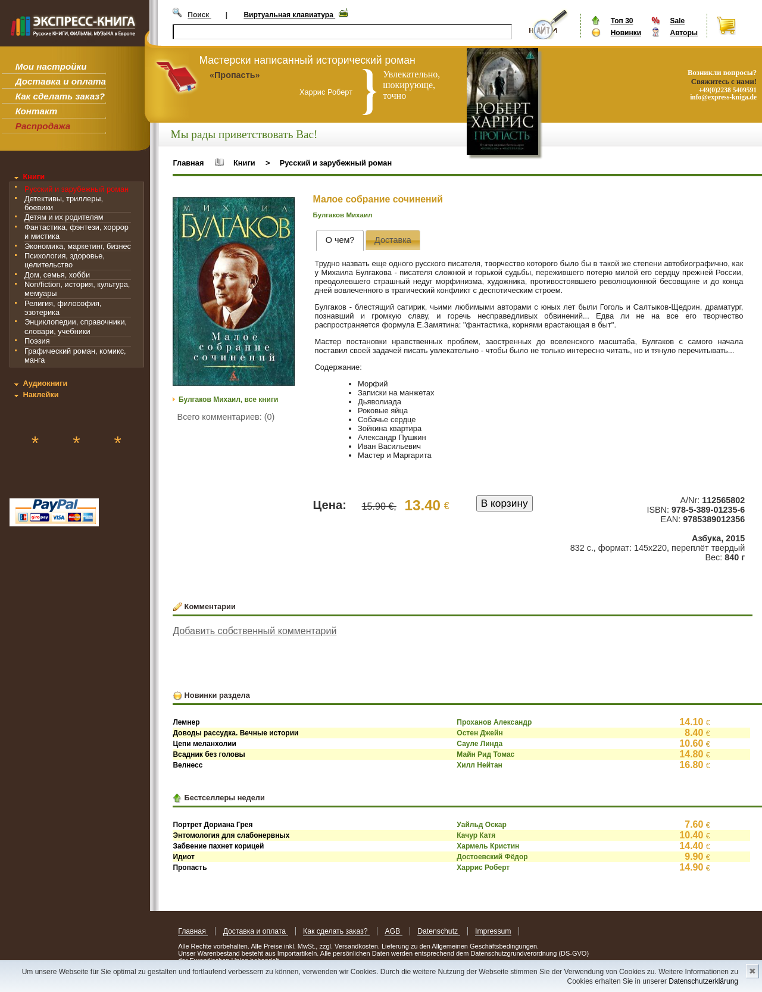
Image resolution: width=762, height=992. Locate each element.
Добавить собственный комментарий (254, 631)
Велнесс (187, 765)
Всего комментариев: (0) (226, 417)
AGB (393, 931)
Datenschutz (438, 931)
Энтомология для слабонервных (231, 835)
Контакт (36, 111)
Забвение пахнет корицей (218, 846)
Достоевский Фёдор (492, 857)
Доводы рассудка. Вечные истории (235, 733)
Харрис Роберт (483, 867)
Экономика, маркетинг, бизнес (77, 246)
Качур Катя (476, 835)
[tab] (339, 240)
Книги (34, 176)
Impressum (493, 931)
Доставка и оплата (60, 81)
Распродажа (43, 126)
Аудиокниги (45, 383)
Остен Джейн (479, 733)
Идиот (184, 857)
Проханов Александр (494, 722)
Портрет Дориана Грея (212, 825)
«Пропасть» (235, 75)
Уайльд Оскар (481, 825)
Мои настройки (51, 66)
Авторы (684, 33)
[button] (283, 207)
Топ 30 (622, 21)
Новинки (626, 33)
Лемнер (186, 722)
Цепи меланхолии (204, 744)
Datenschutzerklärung (703, 981)
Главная (188, 162)
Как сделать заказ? (60, 96)
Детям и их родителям (63, 217)
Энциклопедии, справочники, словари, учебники (75, 326)
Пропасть (190, 867)
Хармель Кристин (488, 846)
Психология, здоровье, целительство (64, 260)
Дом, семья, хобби (57, 274)
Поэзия (37, 340)
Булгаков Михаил (343, 215)
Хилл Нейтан (479, 765)
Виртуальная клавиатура (289, 15)
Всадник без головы (209, 754)
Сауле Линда (479, 744)
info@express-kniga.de (723, 97)
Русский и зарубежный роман (76, 189)
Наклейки (40, 394)
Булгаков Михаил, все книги (228, 399)
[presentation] (340, 240)
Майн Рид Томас (485, 754)
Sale (677, 21)
